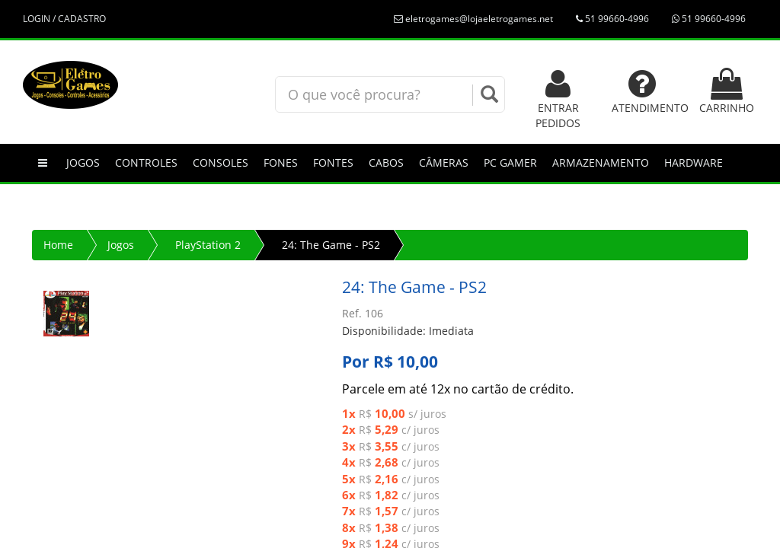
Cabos (386, 162)
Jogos (83, 162)
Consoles (220, 162)
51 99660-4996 (612, 18)
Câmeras (443, 162)
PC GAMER (510, 162)
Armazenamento (600, 162)
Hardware (693, 162)
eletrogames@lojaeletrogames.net (473, 18)
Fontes (333, 162)
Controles (146, 162)
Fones (281, 162)
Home (58, 244)
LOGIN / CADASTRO (64, 18)
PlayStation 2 (208, 244)
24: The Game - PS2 (331, 244)
